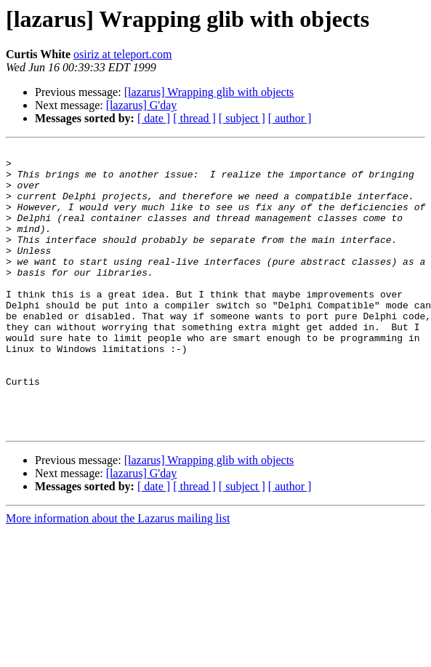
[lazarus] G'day (141, 105)
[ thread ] (194, 118)
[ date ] (153, 118)
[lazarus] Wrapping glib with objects (209, 92)
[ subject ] (242, 118)
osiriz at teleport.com (122, 54)
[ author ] (290, 118)
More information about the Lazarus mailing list (118, 575)
